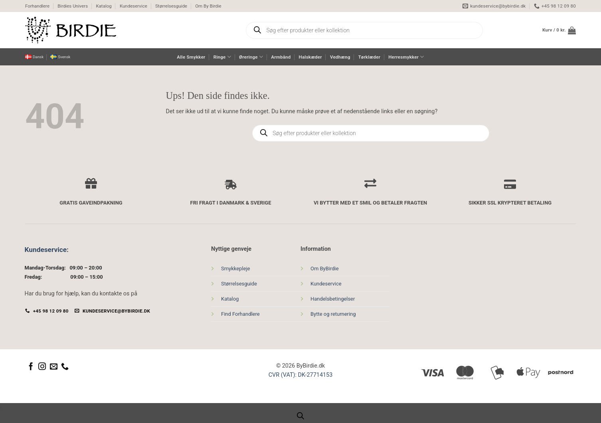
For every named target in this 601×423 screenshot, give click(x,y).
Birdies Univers (72, 6)
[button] (559, 30)
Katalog (103, 6)
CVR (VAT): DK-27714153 (301, 375)
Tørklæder (369, 57)
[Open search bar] (300, 416)
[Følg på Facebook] (31, 367)
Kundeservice (133, 6)
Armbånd (281, 57)
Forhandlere (37, 6)
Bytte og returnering (333, 314)
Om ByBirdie (324, 269)
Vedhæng (340, 57)
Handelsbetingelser (332, 299)
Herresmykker (406, 57)
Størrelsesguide (171, 6)
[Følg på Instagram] (42, 367)
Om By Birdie (208, 6)
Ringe (222, 57)
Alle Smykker (191, 57)
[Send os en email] (53, 367)
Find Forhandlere (240, 314)
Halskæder (310, 57)
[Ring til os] (65, 367)
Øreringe (251, 57)
